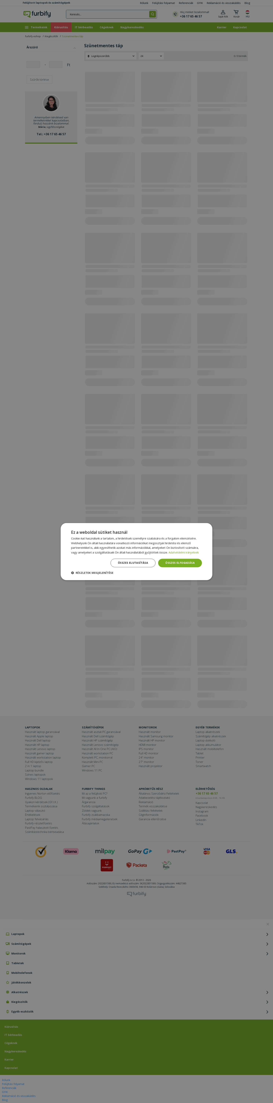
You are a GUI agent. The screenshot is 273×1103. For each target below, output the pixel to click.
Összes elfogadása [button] (180, 562)
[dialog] (136, 551)
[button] (92, 572)
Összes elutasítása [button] (133, 562)
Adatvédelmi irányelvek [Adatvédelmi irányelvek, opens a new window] (184, 552)
